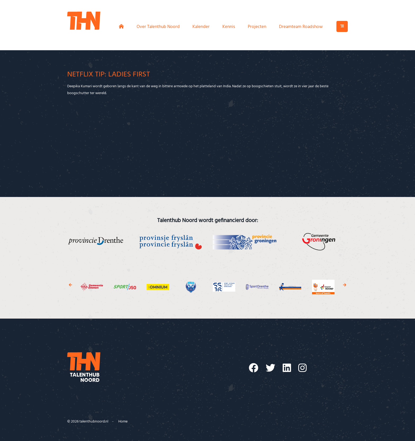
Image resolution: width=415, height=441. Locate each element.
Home (123, 422)
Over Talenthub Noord (158, 26)
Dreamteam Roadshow (301, 26)
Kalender (201, 26)
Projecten (257, 26)
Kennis (228, 26)
